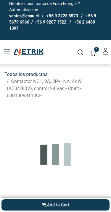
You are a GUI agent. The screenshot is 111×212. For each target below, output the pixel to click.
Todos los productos (26, 74)
